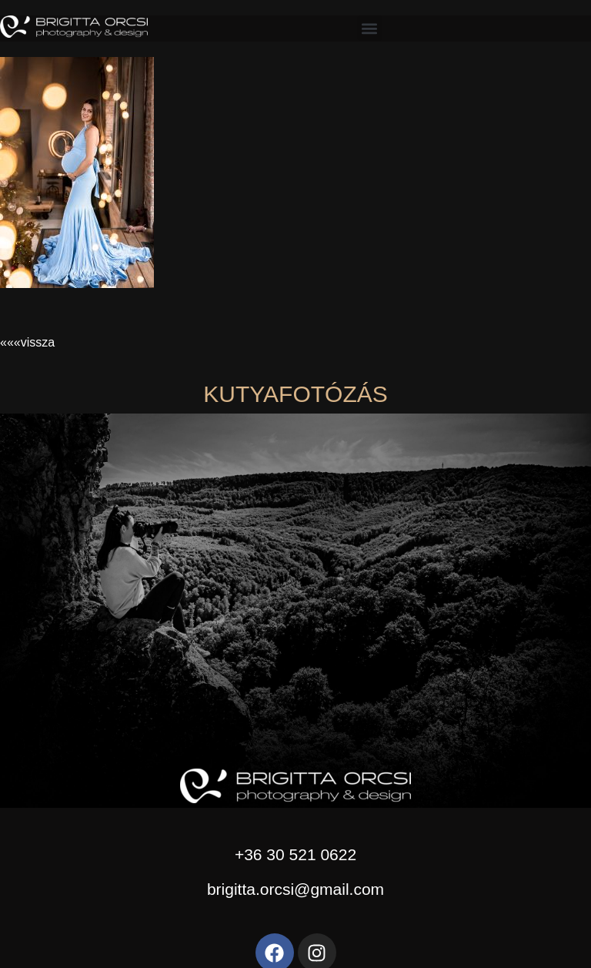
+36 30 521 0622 (295, 854)
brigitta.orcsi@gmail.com (295, 889)
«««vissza (27, 342)
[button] (369, 28)
